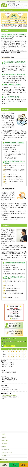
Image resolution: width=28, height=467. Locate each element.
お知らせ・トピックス (7, 452)
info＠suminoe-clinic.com (9, 395)
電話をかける (5, 459)
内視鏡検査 (4, 443)
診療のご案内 (5, 440)
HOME (3, 434)
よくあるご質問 (5, 449)
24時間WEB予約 (23, 465)
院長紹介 (4, 437)
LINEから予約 (14, 465)
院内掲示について (6, 456)
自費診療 (4, 446)
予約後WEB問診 (4, 465)
